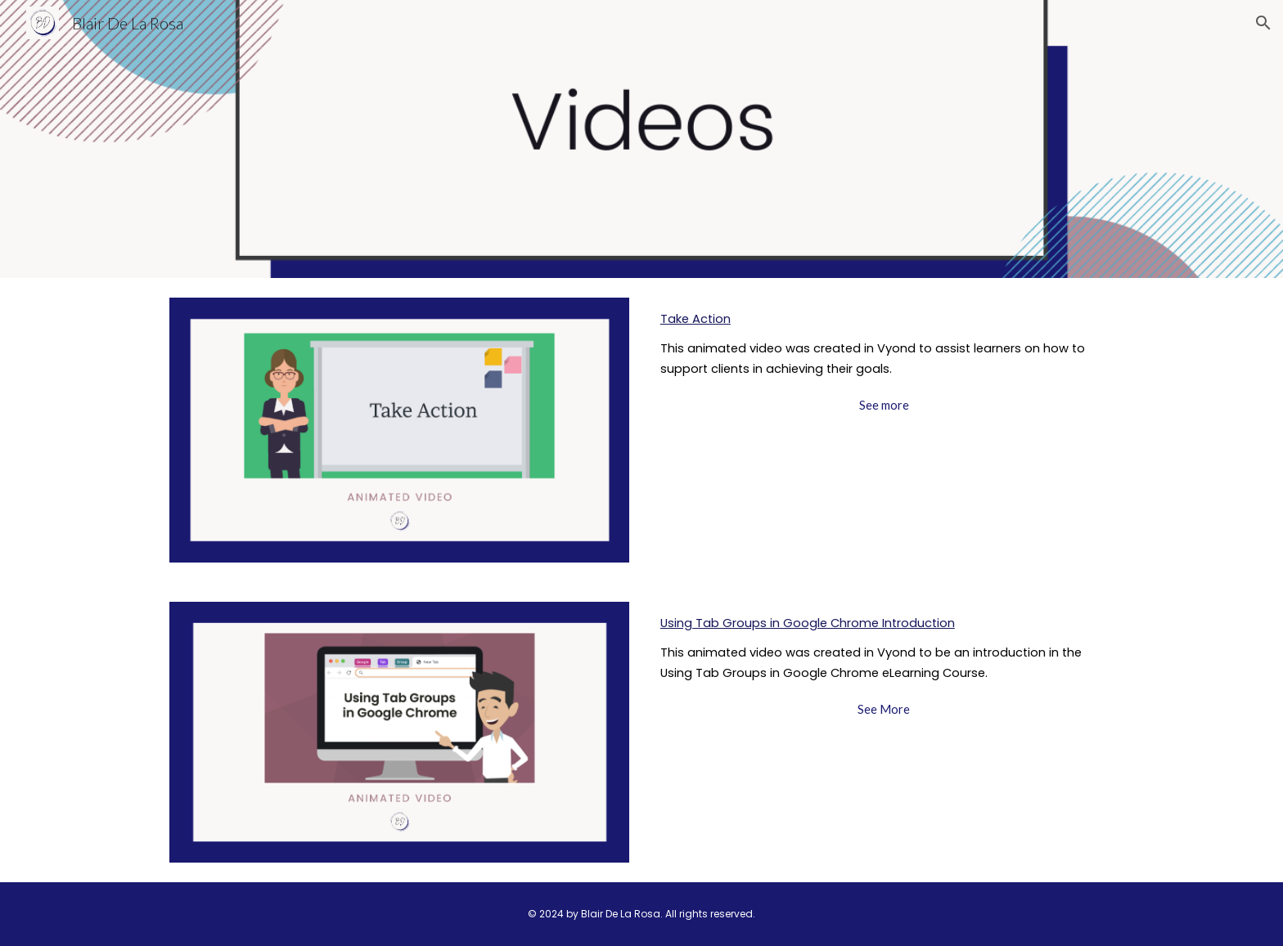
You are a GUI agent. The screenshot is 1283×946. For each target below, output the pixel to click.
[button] (1263, 23)
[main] (884, 344)
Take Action (695, 319)
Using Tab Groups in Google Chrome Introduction (807, 623)
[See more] (884, 405)
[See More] (884, 709)
